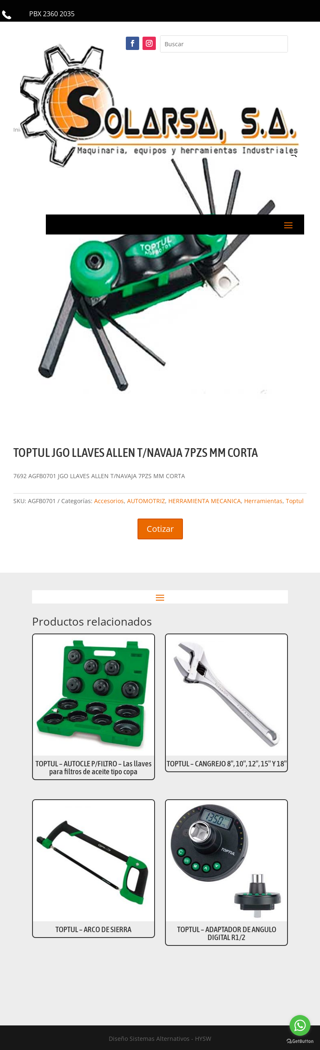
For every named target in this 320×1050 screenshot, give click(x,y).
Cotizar (160, 528)
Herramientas (263, 501)
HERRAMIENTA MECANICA (204, 501)
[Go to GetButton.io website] (300, 1041)
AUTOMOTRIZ (146, 501)
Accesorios (109, 501)
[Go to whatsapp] (300, 1025)
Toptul (295, 501)
